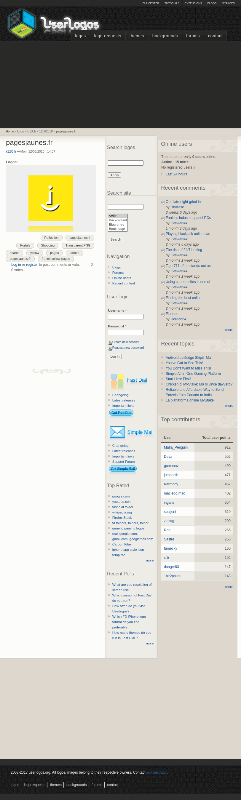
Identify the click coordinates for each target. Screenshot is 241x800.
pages (54, 253)
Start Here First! (178, 379)
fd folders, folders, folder (130, 523)
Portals (25, 245)
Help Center (150, 3)
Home (10, 131)
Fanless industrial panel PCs (188, 218)
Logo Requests (107, 36)
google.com (121, 496)
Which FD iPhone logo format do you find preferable (129, 622)
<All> (117, 216)
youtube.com (122, 501)
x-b (166, 558)
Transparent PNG (78, 245)
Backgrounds (165, 36)
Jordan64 (178, 319)
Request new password (128, 347)
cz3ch (11, 151)
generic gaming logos (128, 528)
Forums (193, 36)
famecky (170, 548)
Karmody (171, 484)
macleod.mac (174, 493)
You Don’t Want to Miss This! (188, 368)
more (150, 560)
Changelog (120, 395)
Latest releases (123, 400)
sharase (177, 207)
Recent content (123, 283)
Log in (16, 265)
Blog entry (117, 225)
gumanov (171, 466)
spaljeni (170, 512)
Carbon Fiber (122, 544)
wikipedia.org (122, 512)
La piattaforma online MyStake (190, 400)
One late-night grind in (183, 202)
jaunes (74, 253)
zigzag (169, 521)
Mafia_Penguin (176, 447)
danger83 (171, 567)
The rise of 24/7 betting (184, 250)
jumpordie (172, 475)
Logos (80, 36)
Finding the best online (184, 298)
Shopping (48, 245)
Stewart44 (179, 223)
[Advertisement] (120, 84)
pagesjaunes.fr (66, 131)
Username (117, 310)
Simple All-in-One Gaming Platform (193, 374)
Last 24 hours (176, 174)
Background (117, 220)
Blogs (211, 3)
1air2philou (172, 576)
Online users (121, 278)
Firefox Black (122, 517)
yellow (34, 253)
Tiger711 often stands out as (188, 266)
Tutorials (172, 3)
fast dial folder (122, 507)
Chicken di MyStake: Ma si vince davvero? (199, 384)
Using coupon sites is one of (188, 282)
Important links (123, 405)
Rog (167, 530)
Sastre (169, 539)
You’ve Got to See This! (184, 363)
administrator (156, 772)
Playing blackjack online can (188, 234)
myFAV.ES (228, 3)
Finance (172, 314)
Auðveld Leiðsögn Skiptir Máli (189, 358)
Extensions (193, 3)
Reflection (51, 237)
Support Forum (123, 461)
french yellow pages (56, 258)
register (32, 265)
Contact (215, 36)
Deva (168, 457)
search (14, 253)
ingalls (169, 502)
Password (117, 326)
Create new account (125, 342)
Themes (137, 36)
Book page (117, 229)
